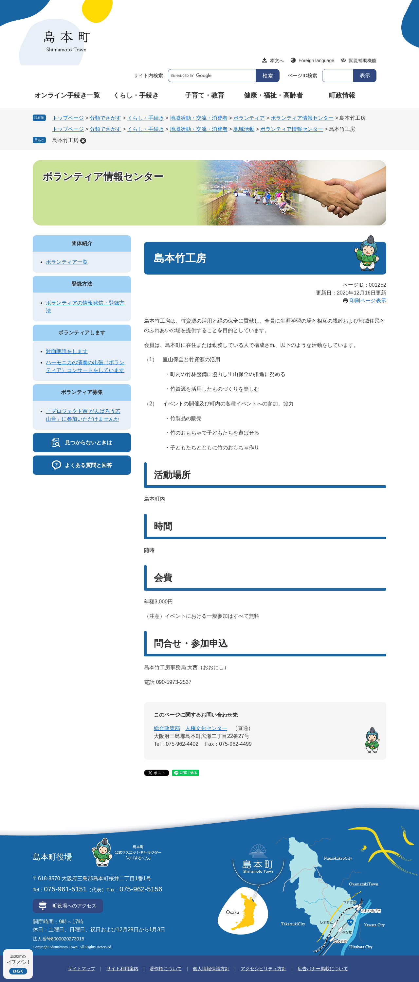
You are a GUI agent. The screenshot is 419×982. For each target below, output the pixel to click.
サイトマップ (81, 968)
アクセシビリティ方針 (263, 968)
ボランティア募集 (82, 392)
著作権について (166, 968)
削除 (83, 141)
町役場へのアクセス (74, 905)
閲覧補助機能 (362, 60)
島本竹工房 (65, 140)
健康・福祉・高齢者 (273, 95)
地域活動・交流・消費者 (199, 118)
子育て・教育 (204, 95)
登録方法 (81, 284)
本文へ (277, 60)
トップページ (68, 118)
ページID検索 (302, 75)
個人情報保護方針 (211, 968)
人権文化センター (206, 728)
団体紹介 (81, 243)
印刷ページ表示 (368, 300)
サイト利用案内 (122, 968)
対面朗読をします (67, 351)
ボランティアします (81, 332)
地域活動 (243, 129)
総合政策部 (167, 728)
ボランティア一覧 (67, 262)
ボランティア (249, 118)
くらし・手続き (136, 95)
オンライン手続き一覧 (67, 95)
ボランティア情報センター (302, 118)
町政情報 (342, 95)
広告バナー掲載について (323, 968)
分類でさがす (105, 118)
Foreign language (316, 60)
